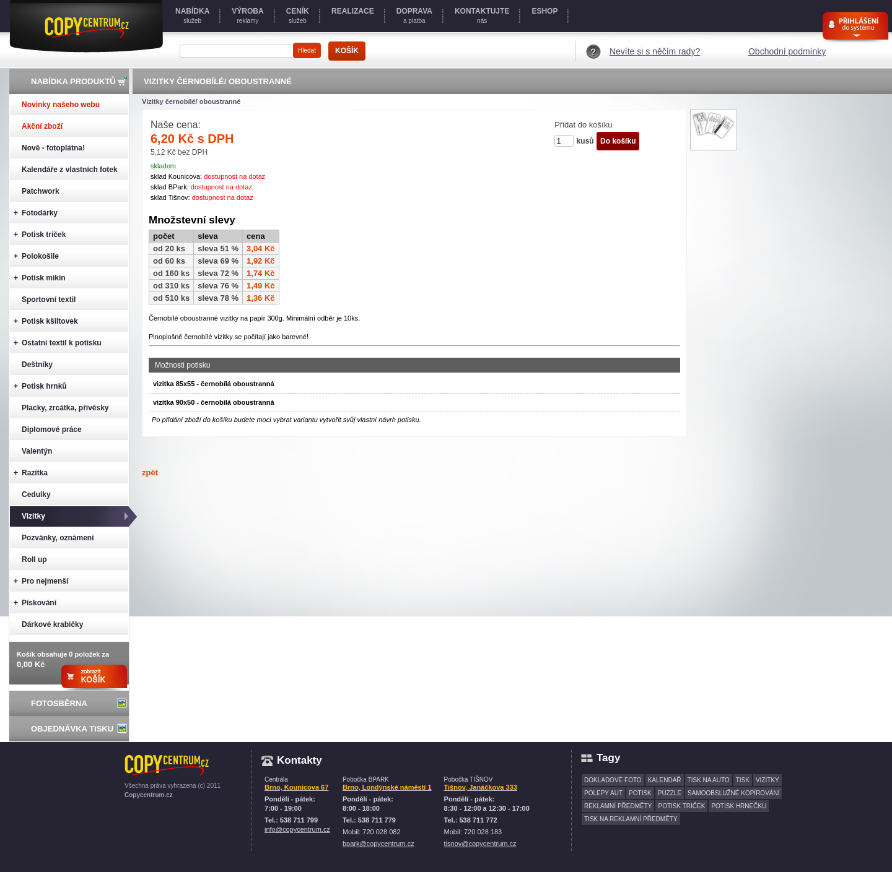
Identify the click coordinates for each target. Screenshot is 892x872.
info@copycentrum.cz (297, 829)
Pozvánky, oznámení (58, 537)
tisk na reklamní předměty (631, 819)
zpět (150, 472)
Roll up (34, 559)
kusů (585, 141)
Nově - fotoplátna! (53, 148)
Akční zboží (42, 126)
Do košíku (618, 141)
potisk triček (681, 806)
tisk (743, 780)
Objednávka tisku (72, 728)
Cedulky (36, 494)
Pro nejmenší (41, 581)
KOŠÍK (347, 50)
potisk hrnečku (738, 806)
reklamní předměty (618, 806)
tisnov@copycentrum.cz (480, 843)
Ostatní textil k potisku (58, 343)
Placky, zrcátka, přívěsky (65, 408)
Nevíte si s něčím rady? (655, 51)
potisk (640, 793)
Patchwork (40, 191)
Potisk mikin (40, 278)
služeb (192, 15)
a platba (414, 15)
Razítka (31, 473)
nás (482, 15)
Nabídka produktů (73, 81)
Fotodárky (36, 213)
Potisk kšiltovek (46, 321)
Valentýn (37, 451)
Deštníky (37, 364)
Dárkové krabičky (52, 624)
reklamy (247, 15)
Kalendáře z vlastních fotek (70, 169)
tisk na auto (709, 780)
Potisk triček (40, 235)
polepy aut (603, 793)
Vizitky (33, 516)
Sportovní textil (49, 299)
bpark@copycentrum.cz (378, 843)
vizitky (767, 780)
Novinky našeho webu (61, 104)
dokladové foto (613, 780)
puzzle (669, 793)
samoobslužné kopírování (733, 793)
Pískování (35, 603)
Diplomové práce (52, 429)
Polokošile (36, 256)
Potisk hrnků (40, 386)
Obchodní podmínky (787, 51)
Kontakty (299, 760)
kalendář (664, 780)
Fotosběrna (59, 703)
